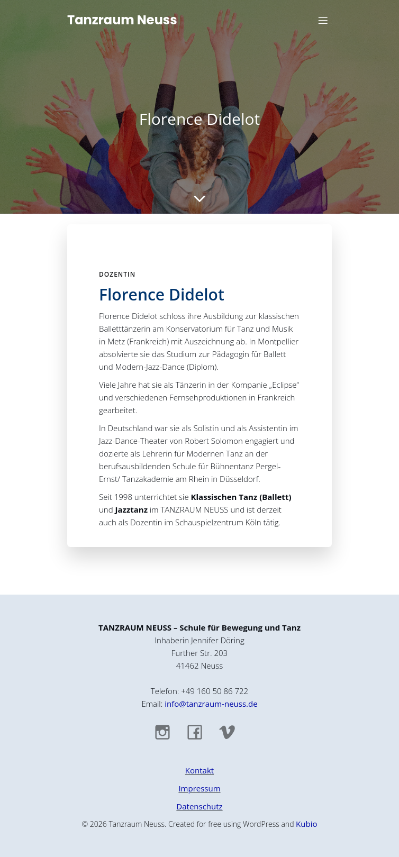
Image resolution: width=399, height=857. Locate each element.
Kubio (306, 823)
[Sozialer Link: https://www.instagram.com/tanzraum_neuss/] (167, 732)
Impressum (199, 788)
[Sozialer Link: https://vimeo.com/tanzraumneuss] (232, 732)
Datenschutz (199, 806)
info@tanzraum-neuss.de (211, 703)
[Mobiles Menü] (323, 20)
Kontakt (199, 770)
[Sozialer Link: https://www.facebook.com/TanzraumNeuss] (200, 732)
